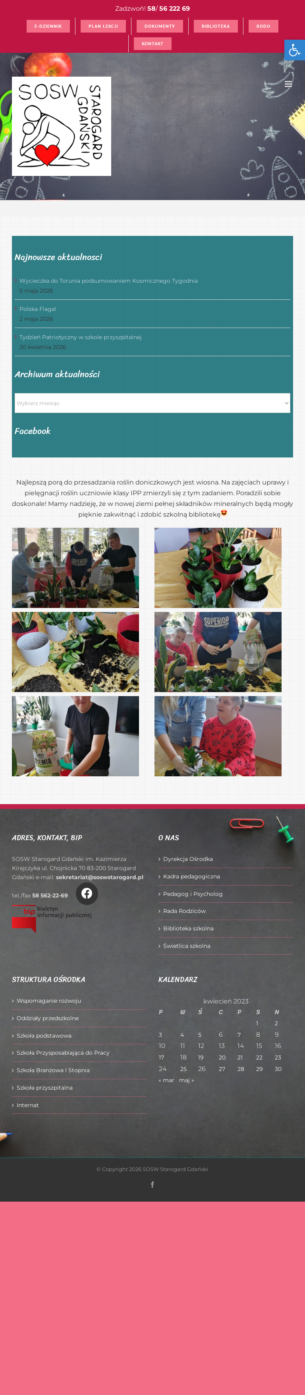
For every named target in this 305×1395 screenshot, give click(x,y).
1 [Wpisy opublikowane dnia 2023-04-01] (257, 1023)
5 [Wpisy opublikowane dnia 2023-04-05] (199, 1035)
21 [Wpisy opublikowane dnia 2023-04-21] (240, 1057)
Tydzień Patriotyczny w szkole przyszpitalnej (80, 337)
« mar (166, 1080)
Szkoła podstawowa (44, 1035)
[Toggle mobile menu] (289, 84)
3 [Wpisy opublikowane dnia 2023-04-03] (160, 1035)
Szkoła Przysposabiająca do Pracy (63, 1053)
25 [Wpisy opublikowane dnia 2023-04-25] (183, 1069)
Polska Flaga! (37, 309)
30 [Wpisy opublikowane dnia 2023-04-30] (278, 1069)
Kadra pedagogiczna (191, 876)
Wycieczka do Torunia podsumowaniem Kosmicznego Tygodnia (108, 280)
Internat (28, 1105)
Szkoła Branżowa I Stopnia (53, 1070)
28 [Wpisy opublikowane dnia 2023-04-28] (240, 1069)
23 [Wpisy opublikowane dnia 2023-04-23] (278, 1057)
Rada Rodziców (184, 911)
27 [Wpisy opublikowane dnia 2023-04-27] (222, 1069)
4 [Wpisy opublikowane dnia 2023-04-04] (182, 1035)
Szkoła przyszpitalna (45, 1087)
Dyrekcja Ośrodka (188, 859)
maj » (186, 1080)
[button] (294, 50)
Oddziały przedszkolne (48, 1018)
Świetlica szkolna (186, 946)
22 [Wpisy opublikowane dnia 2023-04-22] (259, 1057)
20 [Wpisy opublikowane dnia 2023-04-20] (222, 1057)
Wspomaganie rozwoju (49, 1001)
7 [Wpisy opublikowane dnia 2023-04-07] (239, 1035)
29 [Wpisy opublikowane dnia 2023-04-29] (259, 1069)
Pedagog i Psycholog (193, 894)
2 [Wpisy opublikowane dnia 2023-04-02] (276, 1023)
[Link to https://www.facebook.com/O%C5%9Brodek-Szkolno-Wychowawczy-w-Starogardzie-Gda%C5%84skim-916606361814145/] (87, 893)
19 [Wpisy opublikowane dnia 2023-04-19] (201, 1057)
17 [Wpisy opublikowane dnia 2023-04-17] (161, 1057)
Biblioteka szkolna (188, 928)
